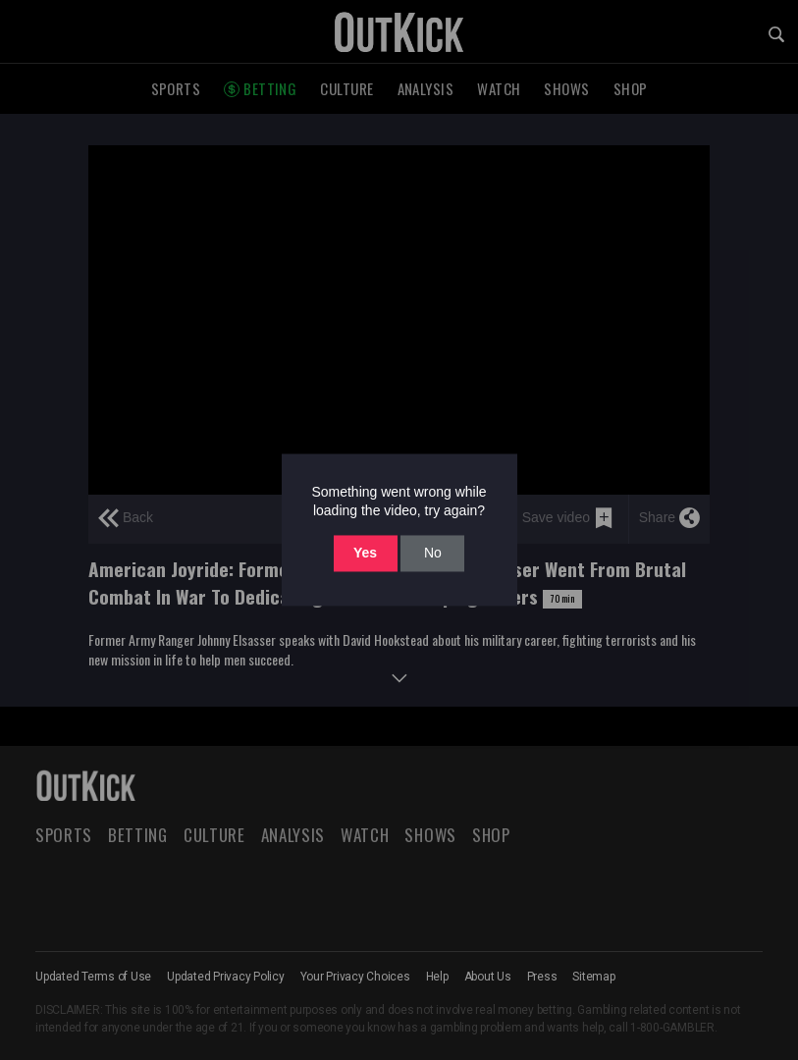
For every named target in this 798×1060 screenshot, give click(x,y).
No (433, 552)
